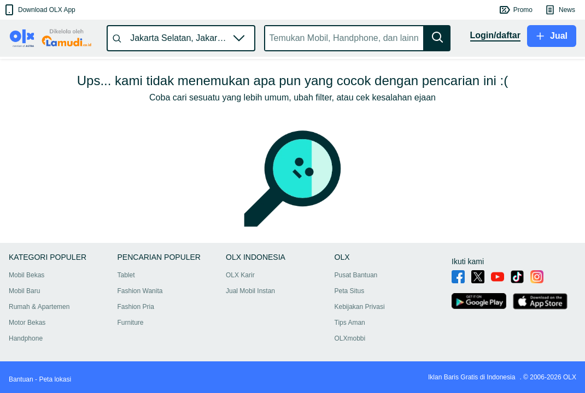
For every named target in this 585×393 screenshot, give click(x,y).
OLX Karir (240, 275)
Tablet (126, 275)
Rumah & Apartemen (39, 307)
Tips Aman (350, 322)
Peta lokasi (55, 379)
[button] (39, 9)
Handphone (26, 338)
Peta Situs (350, 291)
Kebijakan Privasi (360, 307)
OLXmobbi (350, 338)
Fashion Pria (136, 307)
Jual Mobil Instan (250, 291)
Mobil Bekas (26, 275)
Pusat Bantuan (356, 275)
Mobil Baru (24, 291)
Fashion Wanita (140, 291)
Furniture (131, 322)
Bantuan (21, 379)
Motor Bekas (27, 322)
